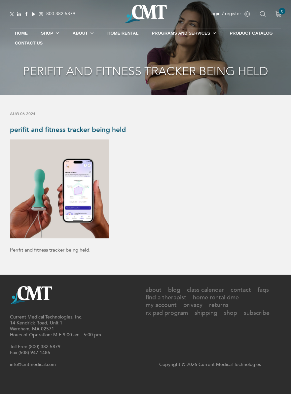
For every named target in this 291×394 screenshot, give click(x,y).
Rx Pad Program (167, 313)
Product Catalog (251, 33)
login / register (230, 14)
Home (21, 33)
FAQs (263, 290)
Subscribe (257, 313)
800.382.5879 (60, 14)
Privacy (192, 305)
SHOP (50, 33)
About (83, 33)
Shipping (206, 313)
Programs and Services (184, 33)
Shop (230, 313)
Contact (241, 290)
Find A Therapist (166, 297)
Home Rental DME (216, 297)
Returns (219, 305)
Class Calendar (205, 290)
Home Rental (122, 33)
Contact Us (29, 43)
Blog (174, 290)
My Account (161, 305)
